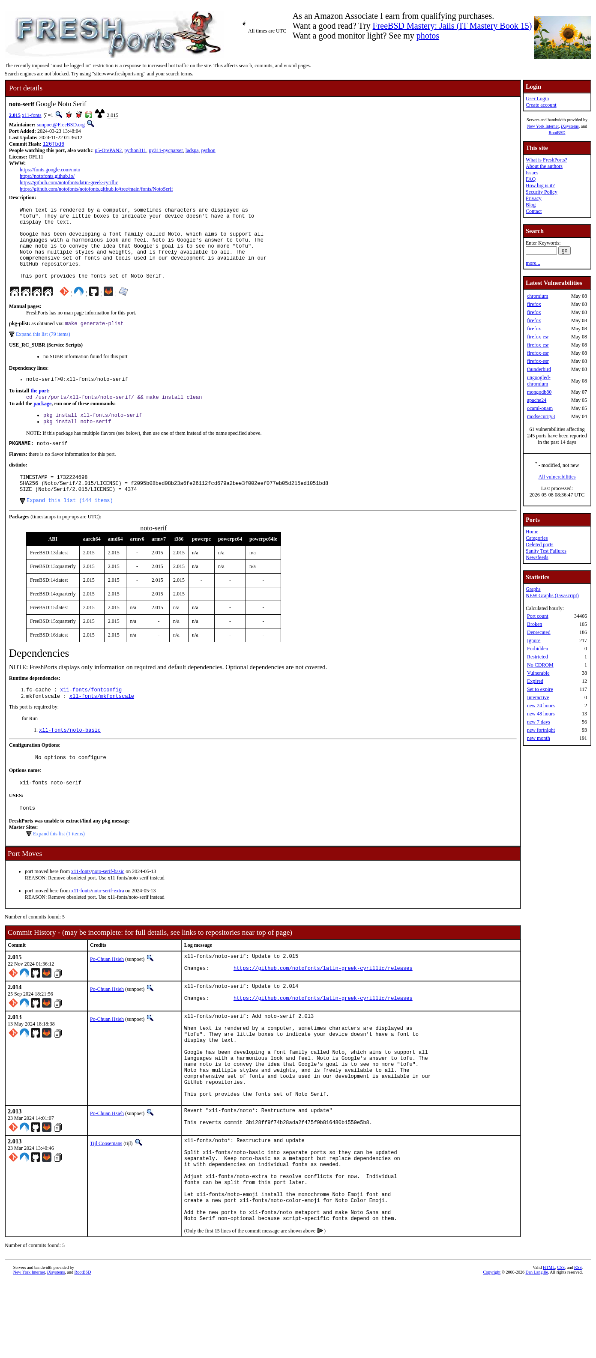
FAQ (531, 179)
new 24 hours (541, 706)
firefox (534, 304)
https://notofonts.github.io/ (47, 177)
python (208, 151)
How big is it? (540, 185)
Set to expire (540, 689)
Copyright (491, 1348)
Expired (535, 681)
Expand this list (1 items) (59, 867)
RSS (578, 1343)
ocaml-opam (540, 408)
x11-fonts (32, 115)
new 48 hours (541, 714)
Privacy (534, 198)
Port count (537, 616)
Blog (531, 205)
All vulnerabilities (557, 477)
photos (427, 35)
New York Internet (543, 126)
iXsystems (570, 126)
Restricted (537, 657)
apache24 (536, 400)
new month (538, 738)
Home (532, 532)
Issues (532, 173)
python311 (135, 151)
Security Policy (541, 192)
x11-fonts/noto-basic (70, 759)
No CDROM (540, 665)
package (42, 423)
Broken (534, 624)
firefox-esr (538, 337)
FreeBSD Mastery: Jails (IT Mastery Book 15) (452, 25)
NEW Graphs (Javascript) (552, 595)
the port (39, 409)
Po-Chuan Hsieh (107, 993)
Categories (537, 538)
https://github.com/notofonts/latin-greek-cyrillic (69, 183)
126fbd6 (53, 144)
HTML (549, 1343)
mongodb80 (539, 392)
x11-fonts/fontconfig (91, 717)
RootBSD (557, 132)
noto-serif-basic (108, 905)
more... (533, 263)
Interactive (538, 697)
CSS (561, 1343)
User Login (537, 99)
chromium (537, 296)
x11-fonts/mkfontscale (101, 725)
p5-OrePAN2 (108, 151)
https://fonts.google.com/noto (50, 170)
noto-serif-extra (108, 924)
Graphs (533, 589)
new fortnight (541, 730)
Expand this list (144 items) (70, 527)
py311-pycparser (166, 151)
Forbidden (537, 649)
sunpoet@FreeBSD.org (61, 125)
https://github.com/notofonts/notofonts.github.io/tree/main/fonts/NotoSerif (96, 190)
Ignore (533, 640)
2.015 (15, 115)
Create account (541, 105)
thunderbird (539, 369)
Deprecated (539, 632)
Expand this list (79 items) (43, 351)
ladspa (192, 151)
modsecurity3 (541, 416)
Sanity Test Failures (546, 551)
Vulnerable (538, 673)
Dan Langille (536, 1348)
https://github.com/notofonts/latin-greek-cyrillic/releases (323, 1005)
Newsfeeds (537, 557)
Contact (534, 211)
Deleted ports (539, 544)
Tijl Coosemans (106, 1202)
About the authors (544, 166)
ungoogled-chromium (539, 380)
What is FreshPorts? (546, 160)
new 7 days (538, 722)
